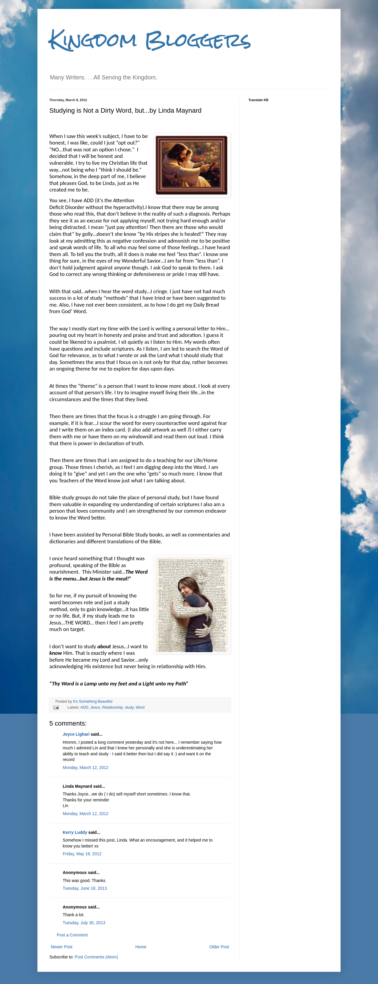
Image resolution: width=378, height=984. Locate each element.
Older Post (219, 946)
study (129, 707)
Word (140, 707)
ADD (84, 707)
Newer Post (61, 946)
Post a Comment (72, 935)
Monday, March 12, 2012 (85, 767)
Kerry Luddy (75, 832)
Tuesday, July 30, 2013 (84, 922)
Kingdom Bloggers (150, 40)
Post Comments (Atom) (96, 957)
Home (140, 946)
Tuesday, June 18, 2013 (85, 888)
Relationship (112, 707)
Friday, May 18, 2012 (82, 853)
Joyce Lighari (76, 734)
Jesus (95, 707)
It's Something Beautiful (92, 701)
